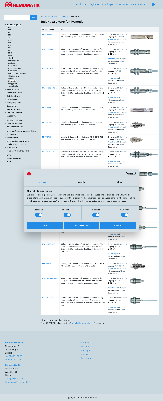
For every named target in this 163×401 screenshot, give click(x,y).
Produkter (81, 4)
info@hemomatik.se (14, 359)
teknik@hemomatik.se (82, 323)
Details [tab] (81, 182)
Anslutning (112, 39)
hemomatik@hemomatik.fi (17, 382)
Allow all (118, 225)
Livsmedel (74, 16)
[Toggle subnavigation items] (127, 4)
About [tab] (120, 182)
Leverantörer (138, 4)
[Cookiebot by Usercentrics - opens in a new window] (125, 174)
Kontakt (120, 4)
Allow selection (81, 225)
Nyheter (94, 4)
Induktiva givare (60, 16)
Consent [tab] (43, 182)
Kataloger (107, 4)
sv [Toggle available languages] (155, 4)
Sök (33, 17)
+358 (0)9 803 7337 (14, 378)
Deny (45, 225)
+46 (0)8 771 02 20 (13, 356)
